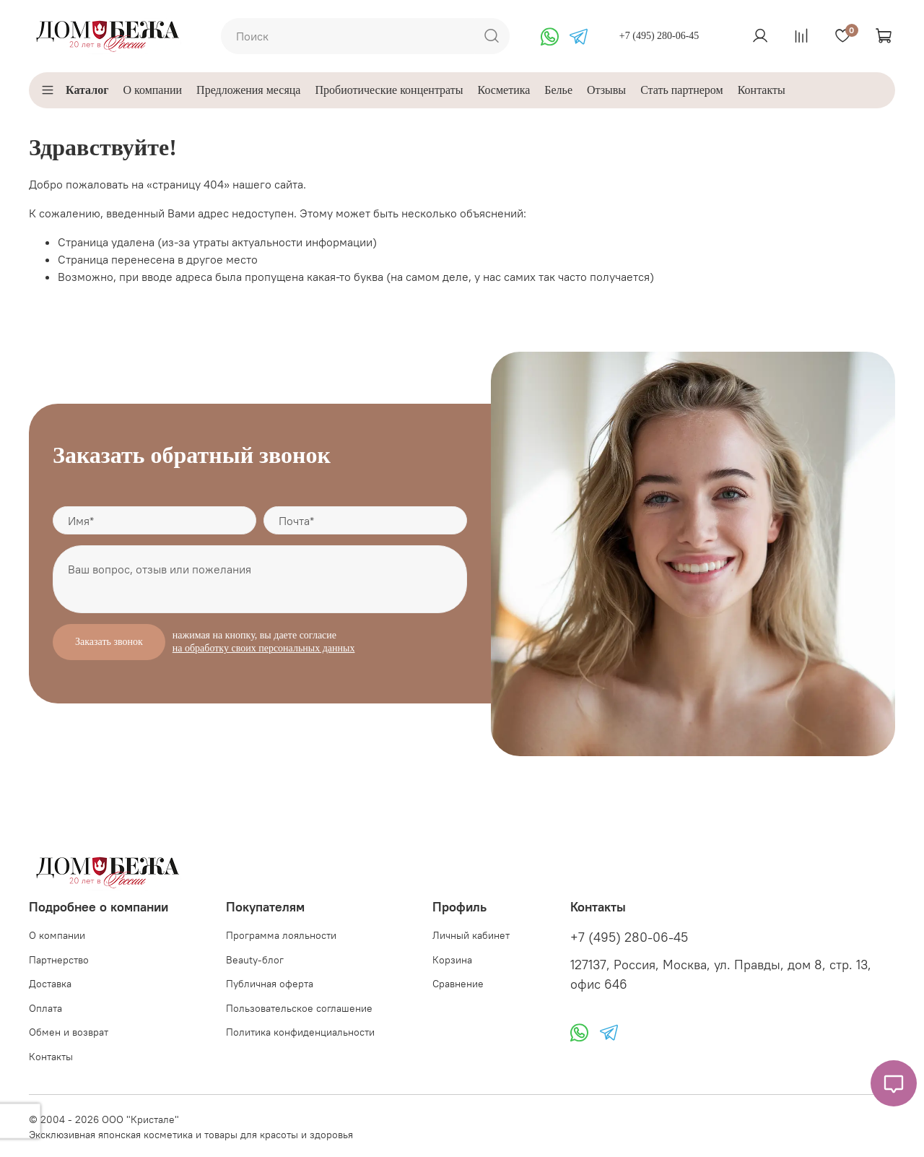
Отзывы (606, 90)
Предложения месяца (248, 90)
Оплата (45, 1008)
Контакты (761, 90)
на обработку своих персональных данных (264, 648)
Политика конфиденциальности (300, 1032)
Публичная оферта (269, 983)
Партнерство (59, 959)
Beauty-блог (255, 959)
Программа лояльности (281, 935)
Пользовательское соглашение (299, 1008)
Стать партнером (681, 90)
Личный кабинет (471, 935)
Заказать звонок (109, 641)
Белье (558, 90)
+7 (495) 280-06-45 (659, 35)
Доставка (50, 983)
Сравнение (458, 983)
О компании (152, 90)
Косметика (504, 90)
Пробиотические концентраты (389, 90)
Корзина (452, 959)
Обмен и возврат (68, 1032)
